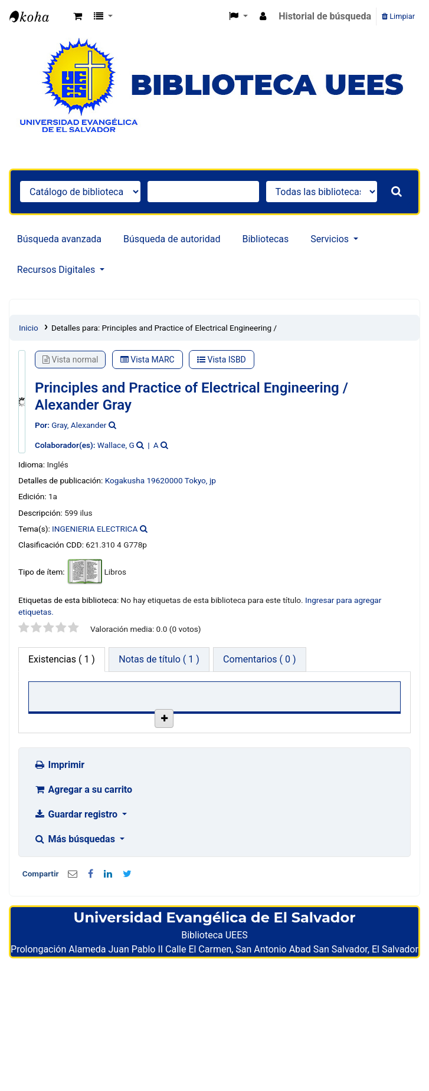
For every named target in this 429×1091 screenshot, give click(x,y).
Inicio (28, 327)
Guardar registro (77, 946)
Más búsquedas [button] (75, 971)
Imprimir (59, 897)
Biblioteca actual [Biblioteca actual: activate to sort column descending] (63, 707)
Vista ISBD (221, 359)
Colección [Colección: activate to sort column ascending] (124, 714)
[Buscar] (397, 192)
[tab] (159, 659)
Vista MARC (147, 359)
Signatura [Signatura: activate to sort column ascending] (186, 714)
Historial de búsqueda (325, 16)
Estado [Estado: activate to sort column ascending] (243, 714)
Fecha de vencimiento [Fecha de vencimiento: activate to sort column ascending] (315, 707)
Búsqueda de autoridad (171, 239)
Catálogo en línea (38, 16)
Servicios (330, 239)
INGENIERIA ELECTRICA (94, 528)
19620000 (164, 480)
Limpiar (398, 16)
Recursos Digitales (57, 269)
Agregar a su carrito (83, 922)
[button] (77, 16)
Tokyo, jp (200, 480)
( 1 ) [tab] (61, 659)
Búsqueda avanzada (59, 239)
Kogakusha (125, 480)
